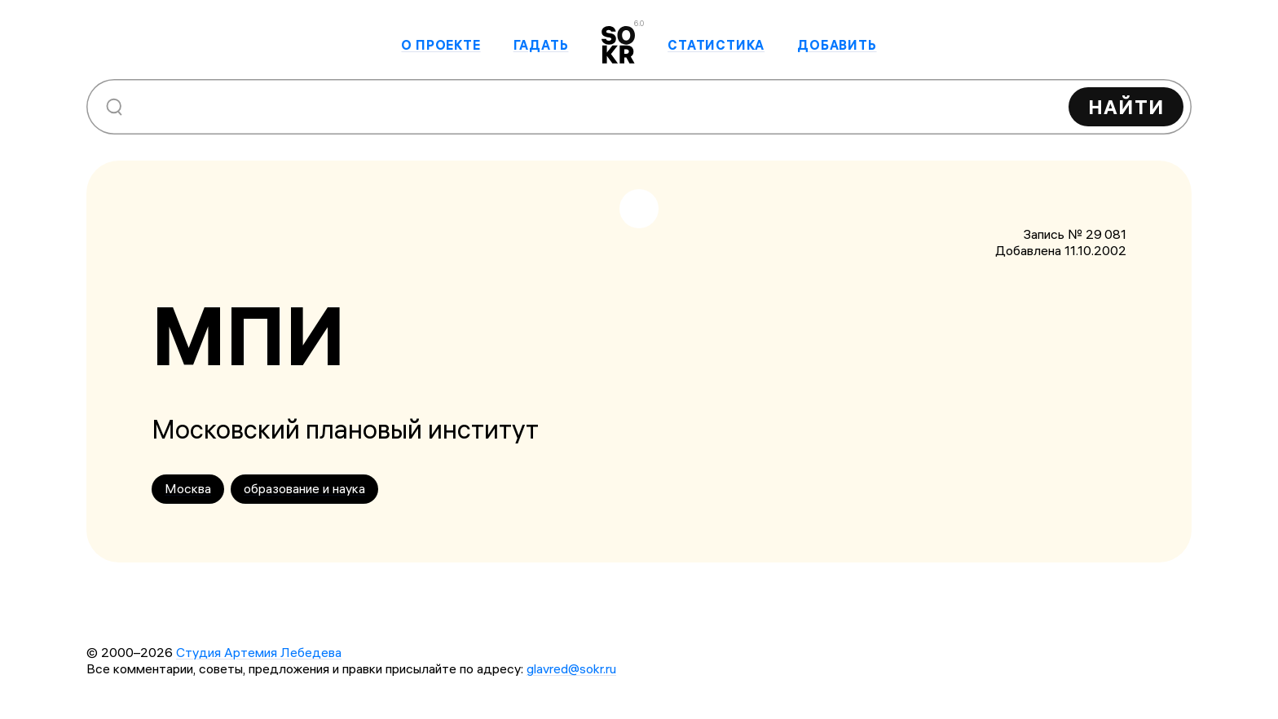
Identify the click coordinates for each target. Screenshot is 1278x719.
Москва (188, 488)
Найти (1126, 107)
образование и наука (304, 488)
